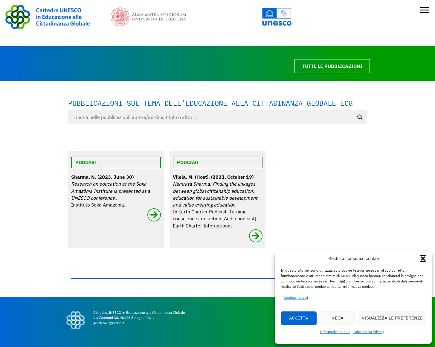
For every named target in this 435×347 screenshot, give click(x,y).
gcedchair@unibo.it (108, 323)
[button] (423, 259)
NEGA (338, 318)
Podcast (86, 162)
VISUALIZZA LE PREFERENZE (392, 318)
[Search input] (215, 117)
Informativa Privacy (368, 331)
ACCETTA (298, 318)
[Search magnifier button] (360, 117)
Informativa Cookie (335, 331)
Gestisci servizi (296, 297)
